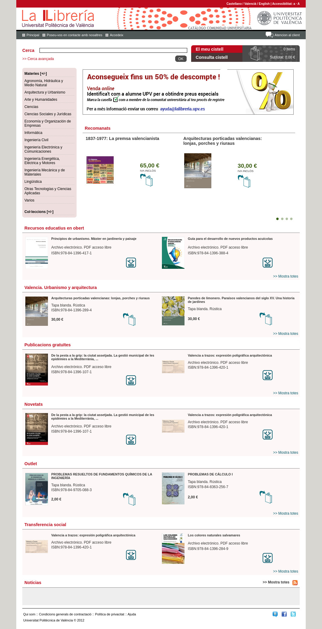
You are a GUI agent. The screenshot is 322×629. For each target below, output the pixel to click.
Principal (33, 35)
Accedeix (116, 35)
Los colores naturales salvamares (214, 535)
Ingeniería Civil (36, 140)
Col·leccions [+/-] (38, 212)
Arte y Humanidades (40, 99)
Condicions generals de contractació (65, 614)
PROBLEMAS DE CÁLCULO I (210, 474)
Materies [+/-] (35, 73)
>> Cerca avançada (38, 59)
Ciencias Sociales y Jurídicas (47, 114)
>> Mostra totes (285, 276)
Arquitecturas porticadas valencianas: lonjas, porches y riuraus (222, 141)
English (264, 3)
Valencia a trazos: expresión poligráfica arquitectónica (230, 355)
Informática (33, 133)
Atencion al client (287, 35)
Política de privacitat (109, 614)
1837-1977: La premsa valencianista (122, 138)
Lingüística (33, 181)
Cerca (28, 50)
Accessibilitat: (283, 3)
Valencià (250, 3)
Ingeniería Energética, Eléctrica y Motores (42, 161)
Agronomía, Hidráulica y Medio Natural (43, 83)
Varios (29, 200)
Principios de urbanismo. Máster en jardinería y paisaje (94, 238)
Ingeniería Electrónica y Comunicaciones (43, 149)
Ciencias (31, 107)
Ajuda (132, 614)
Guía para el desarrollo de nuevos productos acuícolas (230, 238)
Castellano (234, 3)
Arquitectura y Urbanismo (44, 92)
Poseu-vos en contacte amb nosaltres (74, 35)
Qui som (29, 614)
